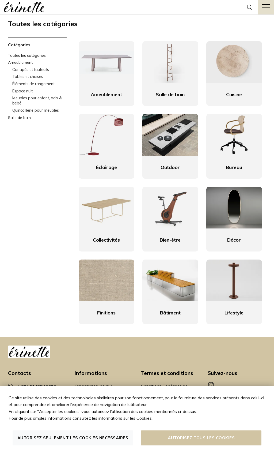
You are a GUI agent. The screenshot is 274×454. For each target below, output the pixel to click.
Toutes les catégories (27, 55)
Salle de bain (19, 117)
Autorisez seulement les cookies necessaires (72, 437)
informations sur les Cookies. (125, 418)
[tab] (37, 44)
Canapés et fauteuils (30, 69)
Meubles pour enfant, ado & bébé (37, 101)
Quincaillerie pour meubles (35, 110)
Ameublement (20, 62)
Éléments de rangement (33, 83)
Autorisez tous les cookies (201, 437)
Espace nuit (22, 91)
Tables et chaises (27, 76)
